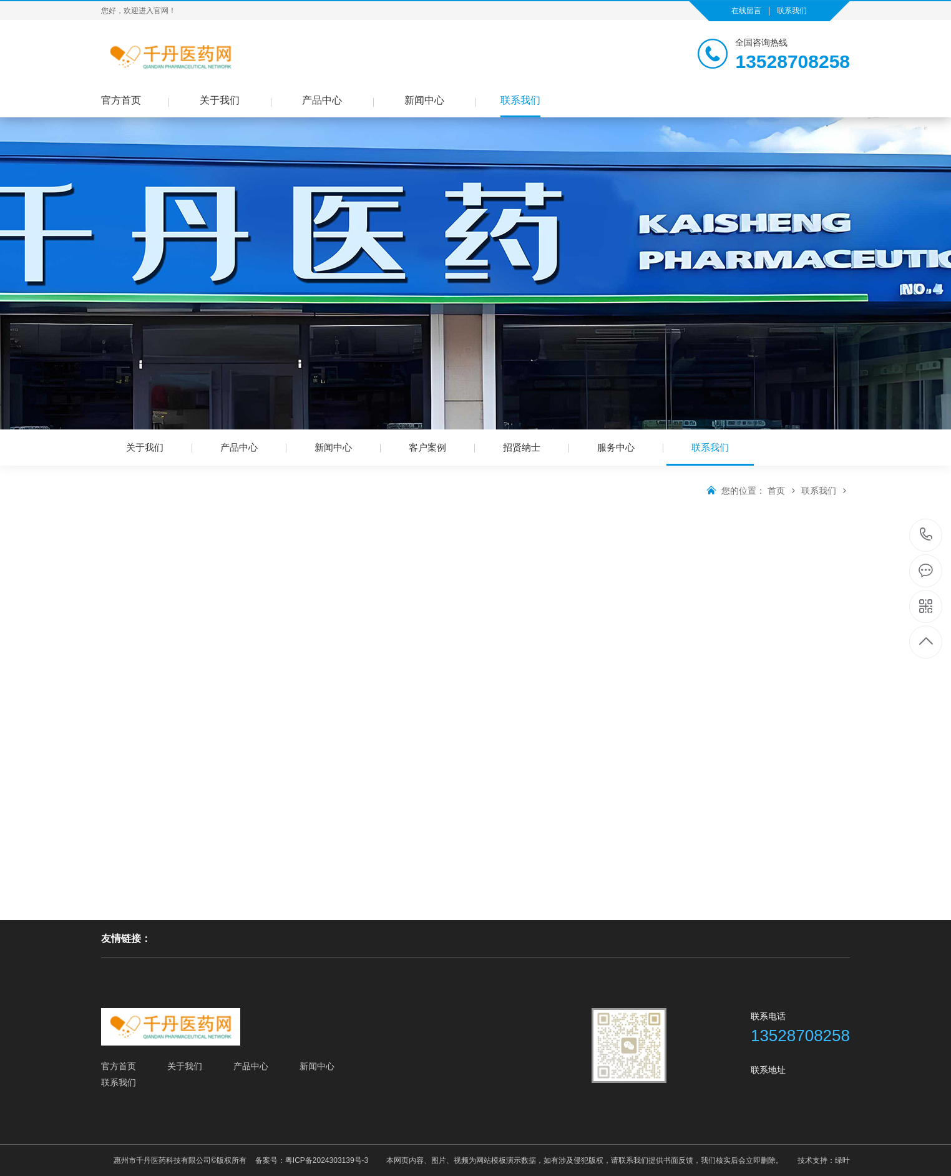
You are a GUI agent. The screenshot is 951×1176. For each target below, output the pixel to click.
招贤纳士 (521, 447)
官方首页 (121, 100)
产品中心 (322, 100)
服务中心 (616, 447)
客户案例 (427, 447)
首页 (783, 491)
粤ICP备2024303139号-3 (326, 1160)
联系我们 (792, 10)
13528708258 (926, 535)
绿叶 (842, 1160)
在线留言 (746, 10)
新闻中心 (424, 100)
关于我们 (220, 100)
